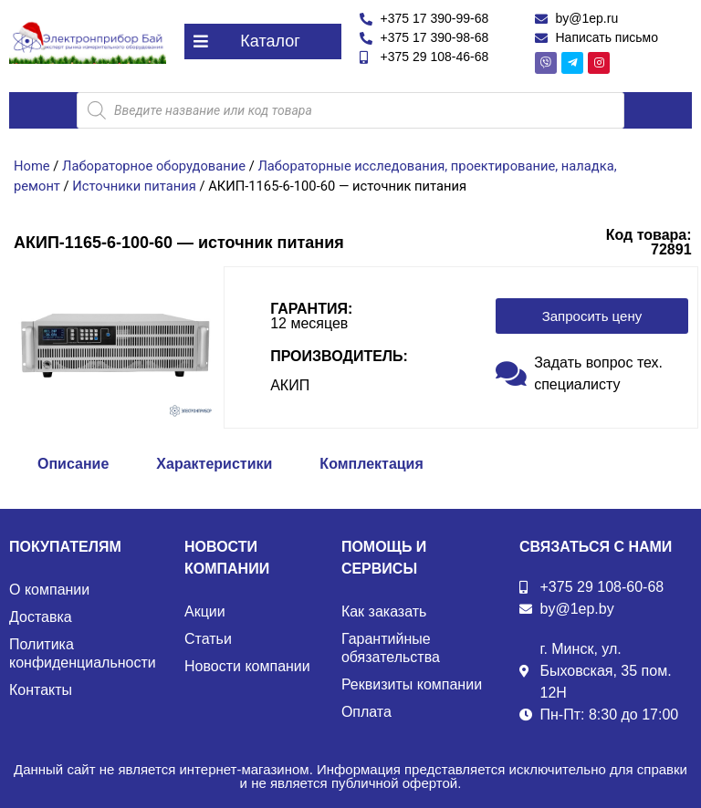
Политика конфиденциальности (82, 653)
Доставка (40, 617)
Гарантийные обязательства (390, 648)
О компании (49, 589)
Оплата (366, 712)
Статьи (208, 639)
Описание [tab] (73, 463)
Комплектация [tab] (371, 463)
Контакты (40, 690)
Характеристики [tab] (214, 463)
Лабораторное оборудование (154, 166)
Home (32, 166)
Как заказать (384, 611)
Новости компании (247, 666)
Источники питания (134, 186)
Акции (204, 611)
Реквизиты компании (411, 684)
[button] (262, 41)
